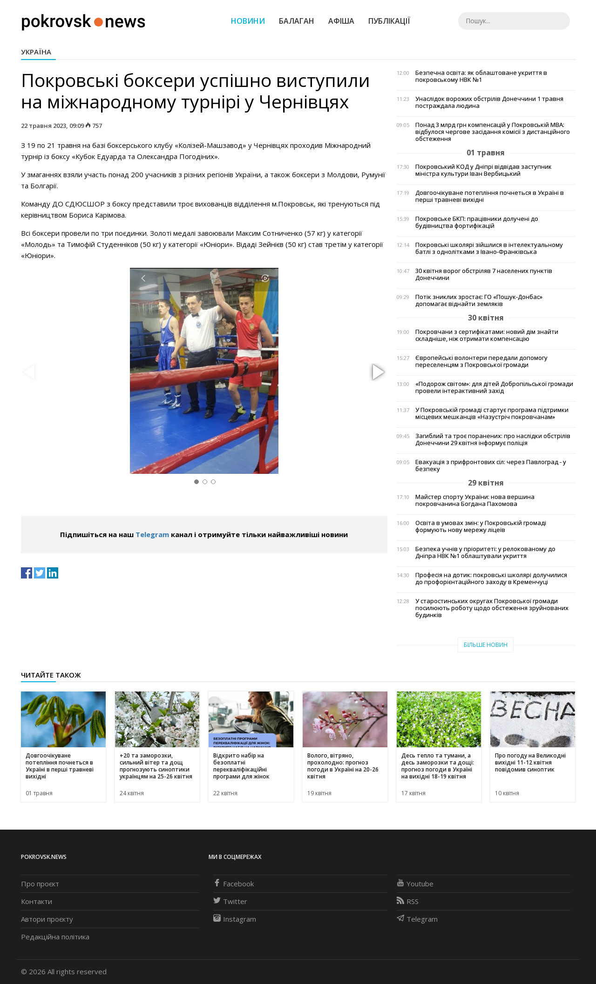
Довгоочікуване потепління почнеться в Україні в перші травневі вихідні (489, 196)
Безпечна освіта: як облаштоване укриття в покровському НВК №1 (481, 76)
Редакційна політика (55, 936)
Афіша (341, 21)
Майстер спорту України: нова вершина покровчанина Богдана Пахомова (475, 500)
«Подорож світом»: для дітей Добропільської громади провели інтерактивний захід (494, 387)
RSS (408, 901)
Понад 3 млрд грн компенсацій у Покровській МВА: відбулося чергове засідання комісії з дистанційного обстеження (492, 131)
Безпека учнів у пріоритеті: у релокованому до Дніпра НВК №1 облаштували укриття (485, 552)
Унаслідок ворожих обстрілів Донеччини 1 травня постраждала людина (489, 102)
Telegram (152, 534)
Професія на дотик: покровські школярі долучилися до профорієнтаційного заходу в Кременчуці (491, 578)
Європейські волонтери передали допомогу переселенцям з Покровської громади (481, 361)
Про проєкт (40, 883)
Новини (248, 21)
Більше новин (486, 645)
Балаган (296, 21)
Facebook (233, 883)
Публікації (389, 21)
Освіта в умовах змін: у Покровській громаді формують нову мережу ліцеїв (480, 526)
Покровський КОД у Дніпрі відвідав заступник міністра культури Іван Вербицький (483, 170)
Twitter (230, 901)
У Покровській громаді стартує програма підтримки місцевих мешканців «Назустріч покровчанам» (492, 413)
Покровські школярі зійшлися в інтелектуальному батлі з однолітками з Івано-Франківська (489, 248)
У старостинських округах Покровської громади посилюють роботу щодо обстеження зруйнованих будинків (492, 608)
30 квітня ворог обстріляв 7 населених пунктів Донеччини (483, 274)
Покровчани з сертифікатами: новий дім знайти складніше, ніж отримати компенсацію (486, 335)
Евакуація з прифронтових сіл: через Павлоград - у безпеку (490, 465)
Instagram (234, 919)
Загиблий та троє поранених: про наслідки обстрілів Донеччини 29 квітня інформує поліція (492, 439)
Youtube (415, 883)
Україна (36, 51)
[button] (377, 372)
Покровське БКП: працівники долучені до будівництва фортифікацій (476, 222)
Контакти (36, 901)
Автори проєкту (47, 919)
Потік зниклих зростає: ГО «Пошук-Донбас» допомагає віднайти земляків (478, 300)
